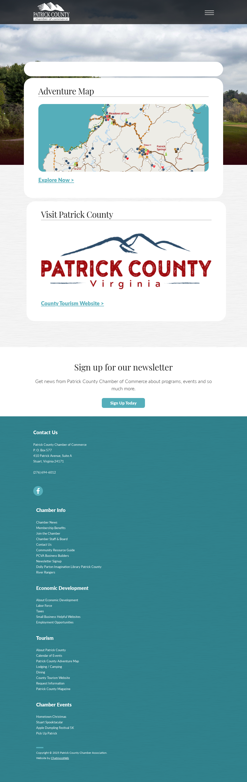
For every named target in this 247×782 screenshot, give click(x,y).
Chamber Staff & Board (52, 539)
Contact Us (44, 544)
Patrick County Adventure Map (57, 661)
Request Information (50, 683)
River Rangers (45, 572)
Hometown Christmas (51, 716)
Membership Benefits (51, 527)
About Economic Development (57, 600)
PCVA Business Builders (52, 555)
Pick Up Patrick (46, 733)
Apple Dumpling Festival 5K (55, 727)
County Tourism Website (53, 677)
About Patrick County (51, 650)
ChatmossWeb (60, 758)
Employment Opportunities (55, 622)
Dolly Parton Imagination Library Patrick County (69, 566)
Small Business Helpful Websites (58, 616)
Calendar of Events (49, 655)
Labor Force (44, 605)
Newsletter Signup (49, 561)
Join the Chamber (48, 533)
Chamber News (46, 522)
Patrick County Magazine (53, 688)
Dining (40, 672)
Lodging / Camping (49, 666)
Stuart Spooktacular (49, 722)
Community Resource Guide (55, 550)
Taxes (40, 611)
